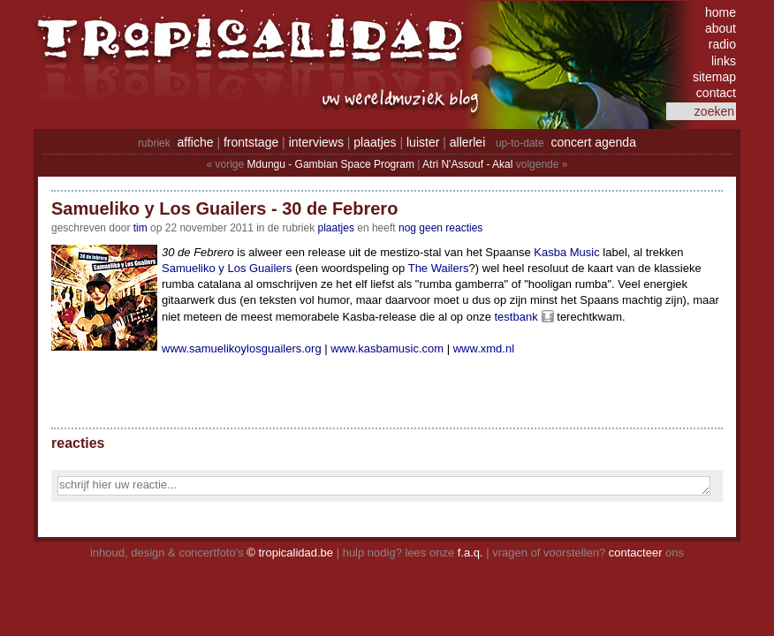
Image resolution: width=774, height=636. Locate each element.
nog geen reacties (440, 228)
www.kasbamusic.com (387, 348)
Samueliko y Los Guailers (227, 268)
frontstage (251, 142)
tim (140, 228)
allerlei (467, 142)
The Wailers (438, 268)
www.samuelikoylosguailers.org (242, 348)
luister (422, 142)
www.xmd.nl (483, 348)
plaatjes (374, 142)
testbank (516, 316)
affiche (196, 142)
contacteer (636, 552)
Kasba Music (566, 252)
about (720, 28)
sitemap (714, 77)
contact (716, 93)
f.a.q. (470, 552)
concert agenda (593, 142)
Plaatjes (336, 228)
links (723, 61)
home (720, 12)
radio (722, 44)
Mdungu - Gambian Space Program (330, 164)
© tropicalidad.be (290, 552)
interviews (316, 142)
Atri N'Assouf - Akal (467, 164)
